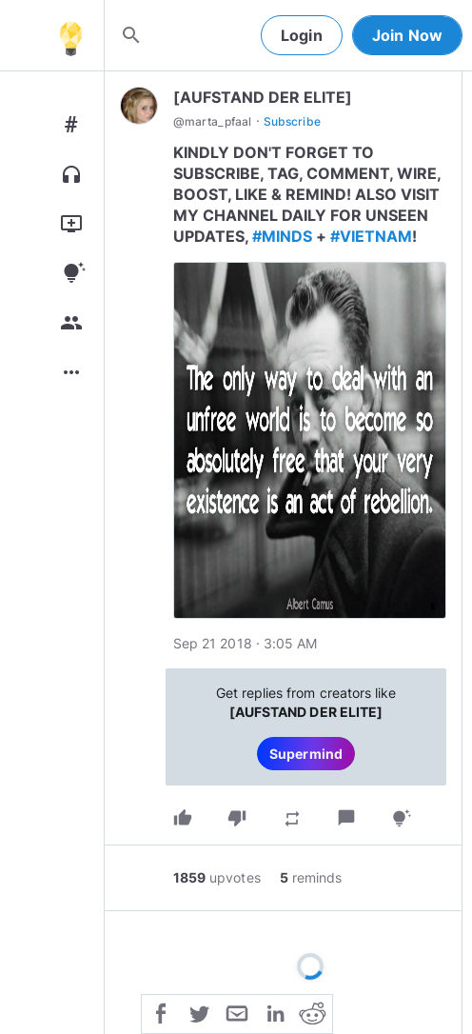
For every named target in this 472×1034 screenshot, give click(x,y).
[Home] (70, 35)
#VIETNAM (371, 236)
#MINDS (282, 236)
